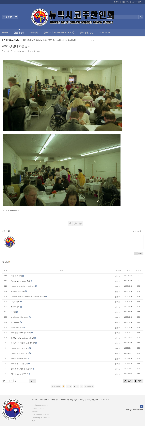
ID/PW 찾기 (136, 2)
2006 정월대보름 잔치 (16, 46)
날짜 (128, 270)
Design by (134, 410)
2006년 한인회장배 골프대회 (22, 369)
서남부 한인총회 (17, 327)
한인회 (6, 51)
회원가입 (125, 2)
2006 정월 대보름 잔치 (19, 363)
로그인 (116, 2)
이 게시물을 (137, 231)
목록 (138, 253)
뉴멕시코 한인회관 (18, 291)
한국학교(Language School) (59, 33)
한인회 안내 (19, 31)
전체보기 (10, 17)
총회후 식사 (15, 307)
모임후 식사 (15, 302)
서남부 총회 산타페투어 (20, 317)
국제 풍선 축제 (16, 276)
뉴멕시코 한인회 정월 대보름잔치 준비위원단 (28, 296)
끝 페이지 (89, 386)
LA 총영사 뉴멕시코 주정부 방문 (23, 286)
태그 (138, 381)
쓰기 (127, 381)
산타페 (13, 312)
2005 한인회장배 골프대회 (21, 332)
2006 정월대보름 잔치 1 (20, 348)
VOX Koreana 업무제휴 (19, 374)
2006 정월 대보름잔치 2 (20, 353)
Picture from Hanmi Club (20, 281)
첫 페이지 (56, 386)
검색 (32, 381)
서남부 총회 (15, 322)
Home (5, 33)
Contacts (104, 33)
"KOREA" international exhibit (22, 338)
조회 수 (138, 270)
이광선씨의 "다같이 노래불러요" (23, 343)
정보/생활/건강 (86, 33)
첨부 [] (6, 231)
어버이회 (34, 33)
